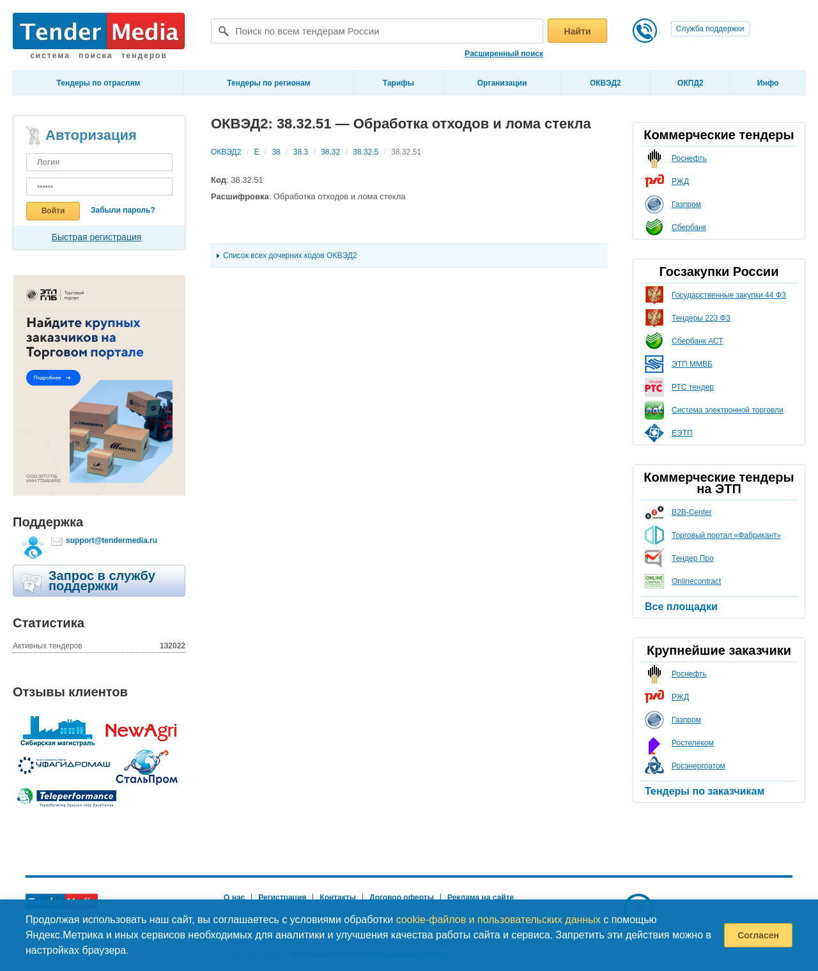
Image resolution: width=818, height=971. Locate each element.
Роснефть (689, 158)
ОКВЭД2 (605, 83)
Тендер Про (693, 558)
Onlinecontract (696, 581)
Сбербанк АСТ (697, 341)
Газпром (686, 204)
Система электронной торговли (727, 410)
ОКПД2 (690, 83)
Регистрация (282, 897)
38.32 (330, 152)
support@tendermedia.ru (111, 540)
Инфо (768, 83)
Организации (502, 83)
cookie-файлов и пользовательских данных (498, 919)
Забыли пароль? (123, 210)
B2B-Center (692, 512)
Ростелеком (693, 742)
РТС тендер (693, 387)
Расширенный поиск (504, 53)
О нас (234, 897)
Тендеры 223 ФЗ (701, 318)
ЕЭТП (682, 433)
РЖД (680, 181)
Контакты (338, 897)
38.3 (300, 152)
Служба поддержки (710, 28)
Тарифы (398, 83)
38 (276, 152)
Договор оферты (401, 897)
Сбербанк (689, 227)
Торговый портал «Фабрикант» (726, 535)
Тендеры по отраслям (99, 83)
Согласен (758, 935)
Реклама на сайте (480, 897)
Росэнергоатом (698, 765)
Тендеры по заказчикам (704, 791)
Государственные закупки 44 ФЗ (729, 295)
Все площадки (681, 606)
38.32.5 (365, 152)
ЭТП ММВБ (692, 364)
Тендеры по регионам (268, 83)
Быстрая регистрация (97, 237)
